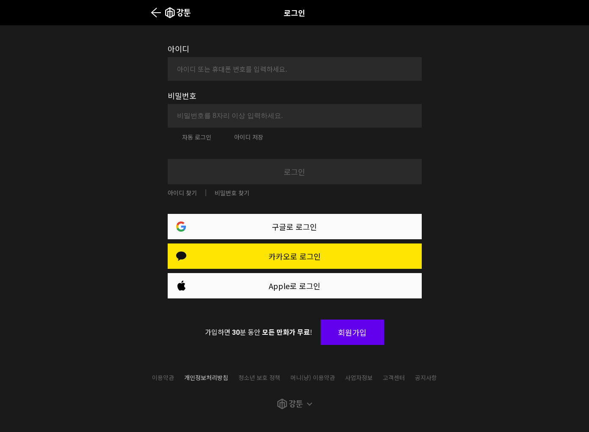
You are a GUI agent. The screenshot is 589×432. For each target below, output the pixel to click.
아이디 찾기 (182, 193)
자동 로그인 (196, 137)
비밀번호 (182, 95)
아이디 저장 (248, 137)
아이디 (178, 48)
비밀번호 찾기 (232, 193)
